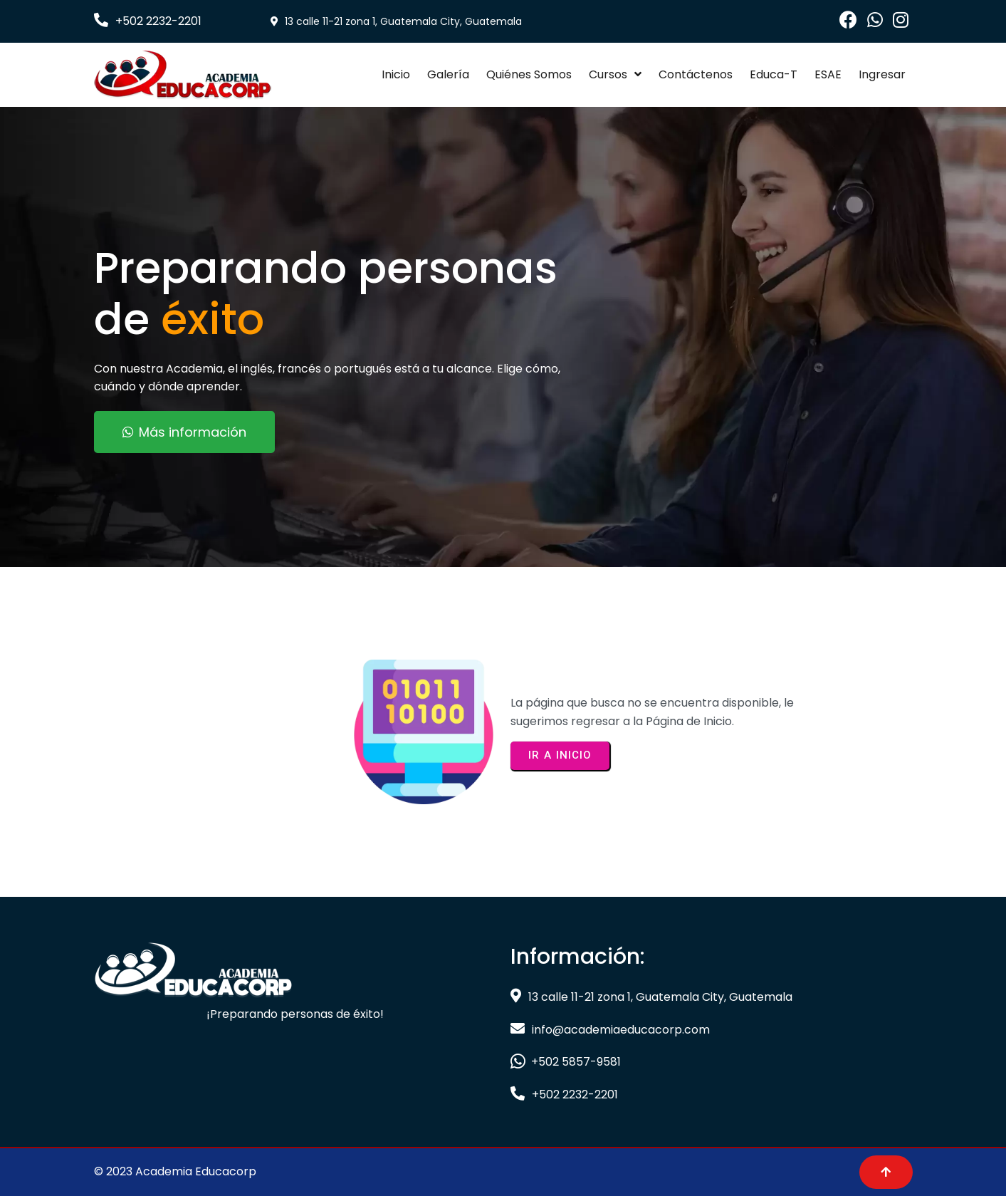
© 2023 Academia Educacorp (175, 1171)
